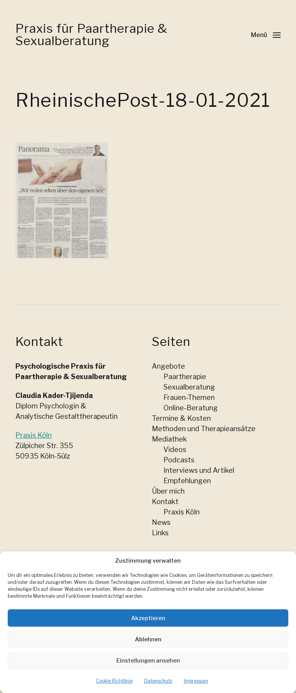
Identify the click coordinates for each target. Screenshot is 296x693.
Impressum (196, 689)
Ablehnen (148, 647)
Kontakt (165, 501)
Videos (174, 449)
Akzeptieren (148, 626)
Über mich (168, 491)
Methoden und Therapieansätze (204, 429)
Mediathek (169, 439)
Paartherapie (184, 377)
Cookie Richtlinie (114, 689)
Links (160, 533)
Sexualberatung (189, 387)
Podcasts (178, 460)
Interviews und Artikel (198, 470)
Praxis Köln (33, 435)
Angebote (168, 366)
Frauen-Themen (189, 397)
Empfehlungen (187, 481)
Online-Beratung (190, 408)
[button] (265, 34)
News (161, 522)
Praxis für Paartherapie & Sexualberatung (91, 34)
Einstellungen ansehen (148, 668)
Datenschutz (158, 689)
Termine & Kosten (181, 418)
